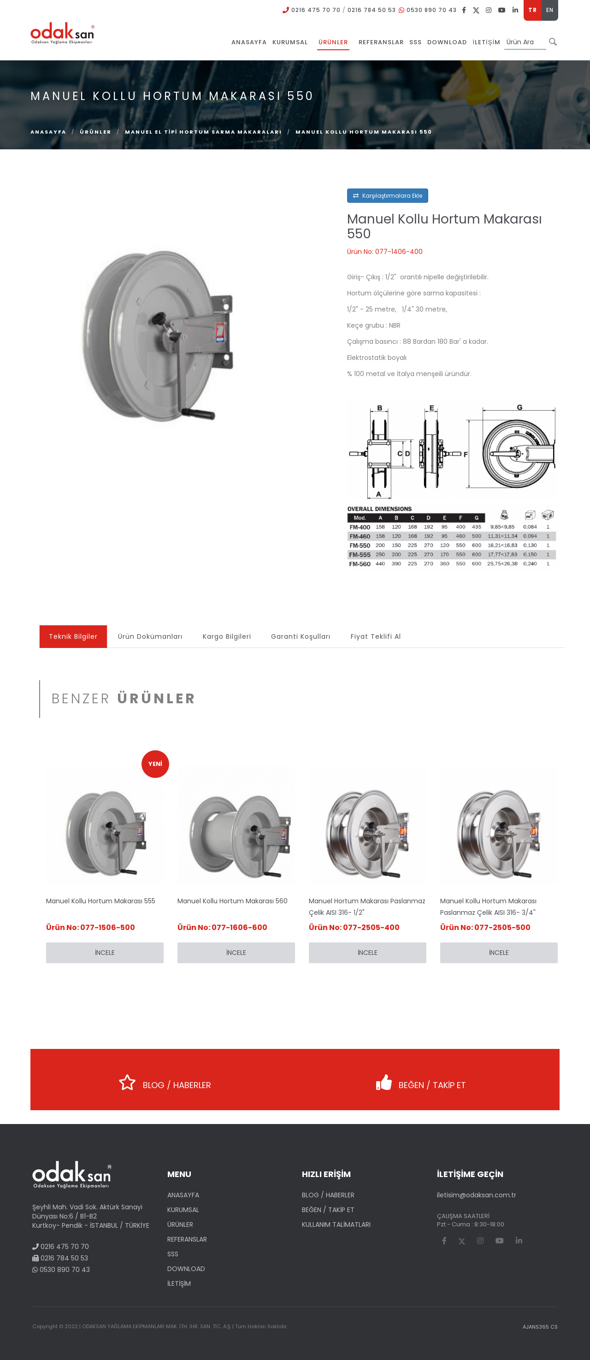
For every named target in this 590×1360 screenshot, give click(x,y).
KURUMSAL (183, 1209)
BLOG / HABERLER (163, 1079)
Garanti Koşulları (301, 636)
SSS (172, 1254)
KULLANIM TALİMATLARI (336, 1224)
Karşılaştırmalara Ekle (387, 196)
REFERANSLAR (187, 1239)
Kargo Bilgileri (227, 636)
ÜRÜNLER (96, 131)
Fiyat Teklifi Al (376, 636)
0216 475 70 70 (316, 10)
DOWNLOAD (186, 1268)
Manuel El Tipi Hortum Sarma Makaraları (203, 131)
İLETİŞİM (179, 1283)
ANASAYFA (183, 1195)
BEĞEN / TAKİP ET (418, 1079)
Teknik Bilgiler (73, 636)
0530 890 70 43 (432, 10)
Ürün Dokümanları (150, 636)
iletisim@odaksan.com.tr (476, 1195)
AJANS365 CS (540, 1327)
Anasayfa (48, 131)
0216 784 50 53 (372, 10)
